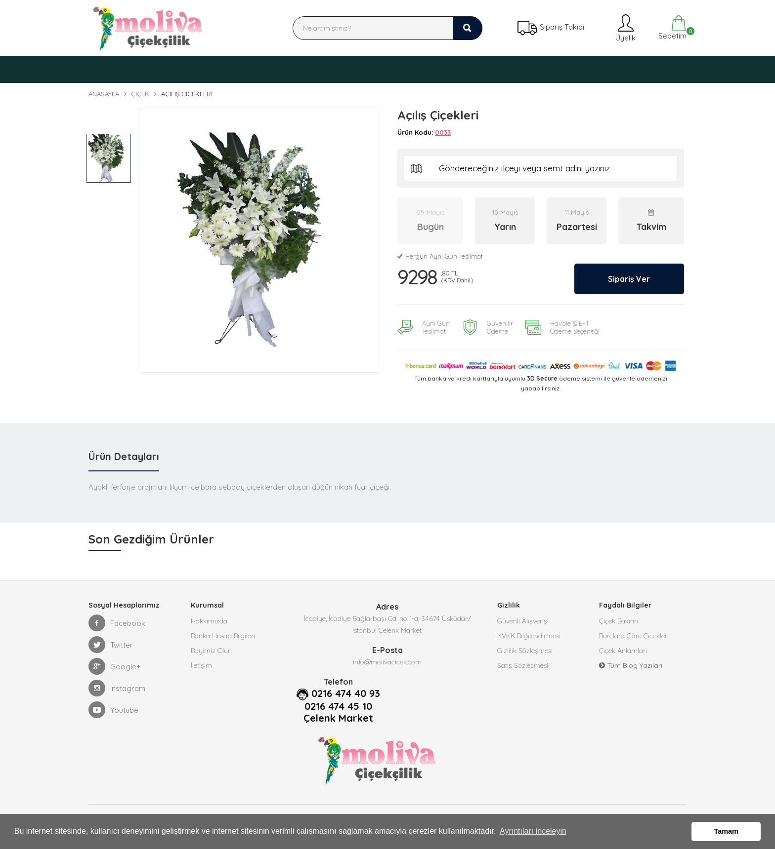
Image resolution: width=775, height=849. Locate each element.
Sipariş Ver (628, 278)
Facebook (116, 623)
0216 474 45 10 (338, 706)
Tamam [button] (726, 831)
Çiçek (140, 94)
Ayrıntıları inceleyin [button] (533, 831)
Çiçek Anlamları (623, 650)
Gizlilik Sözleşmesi (525, 650)
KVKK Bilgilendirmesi (528, 635)
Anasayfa (103, 94)
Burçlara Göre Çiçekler (633, 635)
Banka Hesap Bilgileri (223, 635)
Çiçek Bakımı (618, 621)
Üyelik (624, 27)
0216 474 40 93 (345, 693)
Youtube (113, 709)
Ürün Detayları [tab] (123, 456)
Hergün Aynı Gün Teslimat (440, 256)
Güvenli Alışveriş (522, 621)
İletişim (201, 665)
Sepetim (671, 27)
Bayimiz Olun (211, 650)
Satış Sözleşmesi (522, 665)
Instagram (116, 688)
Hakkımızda (209, 621)
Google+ (114, 666)
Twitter (110, 644)
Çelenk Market (338, 718)
